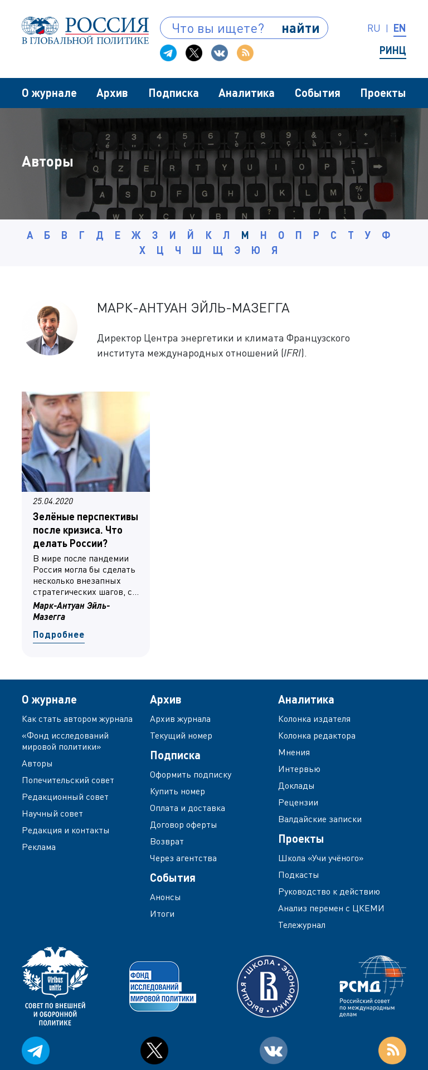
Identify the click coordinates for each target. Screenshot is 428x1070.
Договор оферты (183, 824)
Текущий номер (181, 735)
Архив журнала (180, 718)
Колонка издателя (314, 718)
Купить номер (177, 791)
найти (300, 27)
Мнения (294, 752)
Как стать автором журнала (77, 718)
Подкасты (298, 874)
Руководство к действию (329, 891)
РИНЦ (393, 50)
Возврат (167, 841)
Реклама (39, 846)
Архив (112, 92)
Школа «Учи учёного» (321, 857)
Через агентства (183, 857)
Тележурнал (301, 924)
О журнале (49, 92)
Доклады (296, 785)
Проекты (383, 92)
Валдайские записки (320, 818)
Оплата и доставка (187, 807)
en (399, 28)
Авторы (37, 763)
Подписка (173, 92)
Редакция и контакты (66, 830)
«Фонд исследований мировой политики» (65, 741)
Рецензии (298, 802)
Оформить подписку (190, 774)
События (318, 92)
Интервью (299, 768)
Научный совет (52, 813)
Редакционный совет (65, 796)
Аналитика (246, 92)
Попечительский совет (68, 779)
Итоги (162, 913)
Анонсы (165, 896)
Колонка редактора (317, 735)
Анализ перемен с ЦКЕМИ (331, 907)
